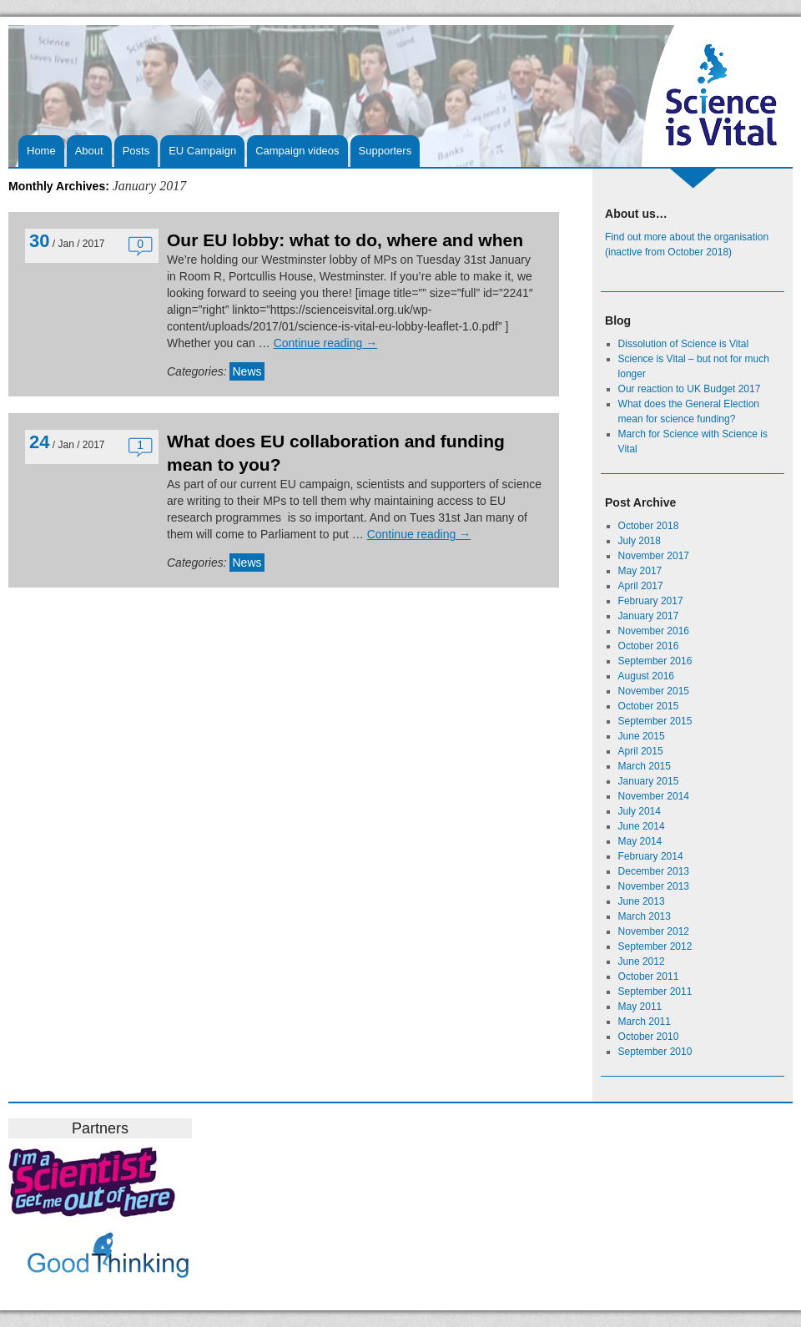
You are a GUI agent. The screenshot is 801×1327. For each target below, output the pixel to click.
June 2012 (641, 961)
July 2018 (639, 541)
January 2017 (648, 616)
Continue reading (326, 343)
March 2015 (644, 766)
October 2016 (648, 646)
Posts (136, 150)
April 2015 (640, 751)
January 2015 (648, 781)
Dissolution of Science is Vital (683, 344)
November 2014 (653, 796)
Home (41, 150)
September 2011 (655, 991)
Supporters (385, 150)
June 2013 (641, 901)
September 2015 (655, 721)
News (246, 371)
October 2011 (648, 976)
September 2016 (655, 661)
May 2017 (640, 571)
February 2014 (650, 856)
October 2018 (648, 526)
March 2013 (644, 916)
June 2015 (641, 736)
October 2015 (648, 706)
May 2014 (640, 841)
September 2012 (655, 946)
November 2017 (653, 556)
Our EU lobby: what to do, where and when (345, 240)
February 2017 (650, 601)
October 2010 (648, 1036)
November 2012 (653, 931)
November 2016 (653, 631)
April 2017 (640, 586)
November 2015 (653, 691)
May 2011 (640, 1006)
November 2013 (653, 886)
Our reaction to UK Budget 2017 (689, 389)
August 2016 (646, 676)
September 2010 (655, 1051)
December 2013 (653, 871)
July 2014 (639, 811)
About (89, 150)
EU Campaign (202, 150)
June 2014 (641, 826)
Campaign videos (297, 150)
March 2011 (644, 1021)
